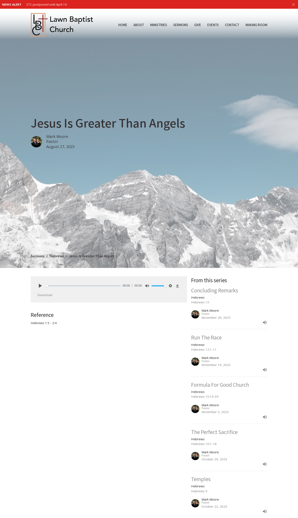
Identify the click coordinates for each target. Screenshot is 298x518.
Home (122, 25)
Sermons (180, 25)
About (138, 25)
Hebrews (57, 255)
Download (44, 295)
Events (213, 25)
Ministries (158, 25)
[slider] (83, 286)
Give (197, 25)
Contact (232, 25)
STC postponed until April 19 (46, 4)
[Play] (40, 285)
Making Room (256, 25)
